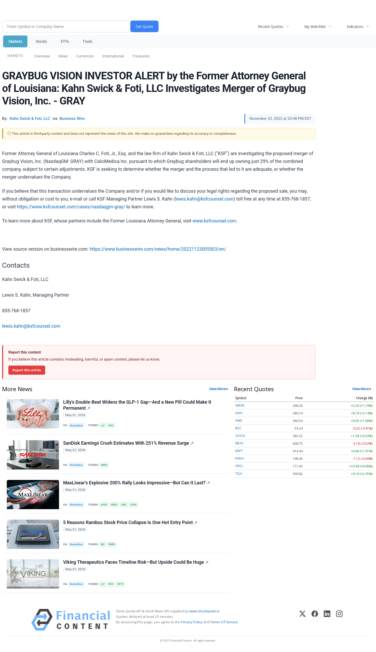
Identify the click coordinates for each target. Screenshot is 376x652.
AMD (238, 420)
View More (217, 388)
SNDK (104, 465)
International (113, 56)
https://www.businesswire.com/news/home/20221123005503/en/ (158, 249)
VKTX (121, 585)
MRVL (114, 505)
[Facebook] (314, 621)
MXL (124, 505)
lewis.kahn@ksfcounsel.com (204, 199)
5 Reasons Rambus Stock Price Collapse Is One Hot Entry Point (130, 523)
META (239, 443)
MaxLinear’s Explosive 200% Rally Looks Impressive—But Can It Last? (136, 483)
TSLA (238, 473)
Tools (87, 41)
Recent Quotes (270, 26)
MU (103, 545)
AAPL (239, 413)
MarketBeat (76, 425)
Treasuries (141, 56)
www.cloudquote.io (204, 612)
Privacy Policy (191, 623)
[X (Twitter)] (302, 621)
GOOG (240, 435)
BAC (238, 428)
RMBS (112, 545)
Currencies (85, 56)
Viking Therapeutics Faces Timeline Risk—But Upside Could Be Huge (135, 563)
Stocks (41, 41)
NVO (111, 425)
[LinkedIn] (327, 621)
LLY (103, 425)
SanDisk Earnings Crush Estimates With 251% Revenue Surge (128, 443)
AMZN (239, 405)
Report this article (27, 370)
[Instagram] (339, 621)
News (63, 56)
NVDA (239, 458)
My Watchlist (315, 26)
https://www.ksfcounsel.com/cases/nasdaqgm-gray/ (71, 206)
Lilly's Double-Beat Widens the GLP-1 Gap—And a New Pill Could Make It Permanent (137, 405)
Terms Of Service (224, 623)
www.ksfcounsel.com (214, 221)
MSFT (239, 451)
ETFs (65, 41)
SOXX (134, 505)
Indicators (355, 26)
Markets (15, 41)
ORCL (239, 466)
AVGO (104, 505)
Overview (42, 56)
